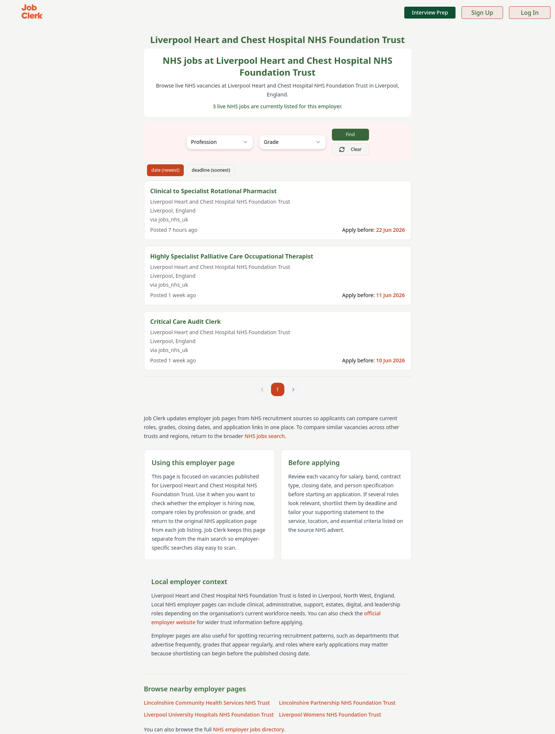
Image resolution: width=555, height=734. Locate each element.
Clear (350, 149)
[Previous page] (262, 389)
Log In (530, 13)
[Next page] (293, 389)
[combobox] (219, 142)
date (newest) (165, 170)
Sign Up (482, 13)
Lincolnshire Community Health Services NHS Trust (207, 702)
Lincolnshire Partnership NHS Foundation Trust (337, 702)
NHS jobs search (265, 436)
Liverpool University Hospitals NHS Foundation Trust (209, 714)
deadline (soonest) (211, 170)
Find (350, 134)
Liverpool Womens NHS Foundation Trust (330, 714)
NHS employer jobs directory (248, 729)
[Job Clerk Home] (32, 12)
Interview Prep (430, 12)
